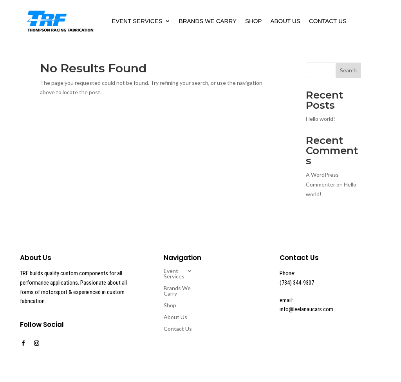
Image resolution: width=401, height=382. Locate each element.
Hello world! (320, 118)
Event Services (137, 21)
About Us (285, 21)
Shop (253, 21)
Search (348, 70)
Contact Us (328, 21)
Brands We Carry (208, 21)
